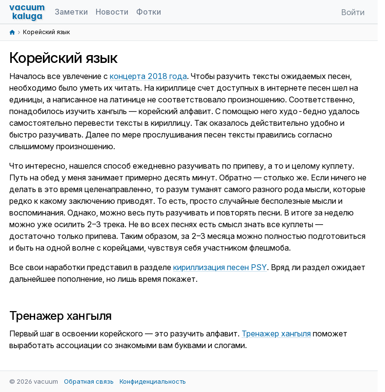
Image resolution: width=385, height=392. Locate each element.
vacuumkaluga (27, 11)
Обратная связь (89, 381)
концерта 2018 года (148, 76)
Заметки (71, 12)
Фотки (148, 12)
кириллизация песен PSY (220, 267)
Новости (112, 12)
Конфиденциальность (153, 381)
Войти (353, 12)
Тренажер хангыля (276, 333)
